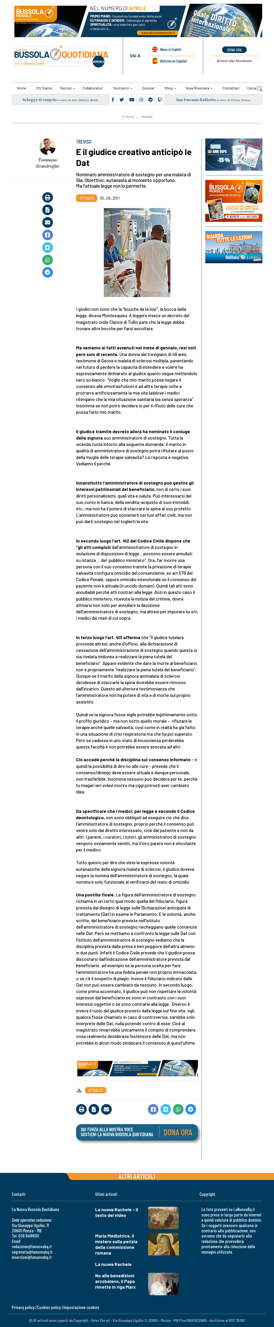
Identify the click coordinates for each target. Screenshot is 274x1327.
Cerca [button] (254, 88)
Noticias (173, 60)
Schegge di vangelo (40, 99)
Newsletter (234, 60)
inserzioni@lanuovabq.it (31, 1257)
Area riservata (197, 88)
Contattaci (231, 88)
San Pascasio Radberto (196, 99)
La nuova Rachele (113, 1264)
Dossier (148, 88)
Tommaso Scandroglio (47, 163)
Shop (169, 88)
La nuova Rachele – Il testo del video (116, 1212)
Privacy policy (23, 1307)
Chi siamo (44, 88)
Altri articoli (137, 1176)
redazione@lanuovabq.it (32, 1246)
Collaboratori (93, 88)
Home (21, 88)
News (170, 50)
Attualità (146, 117)
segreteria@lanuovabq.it (32, 1252)
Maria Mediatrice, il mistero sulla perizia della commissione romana (116, 1244)
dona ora (234, 49)
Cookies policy (49, 1307)
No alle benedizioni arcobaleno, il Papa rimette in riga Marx (115, 1281)
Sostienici (121, 88)
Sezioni (66, 88)
